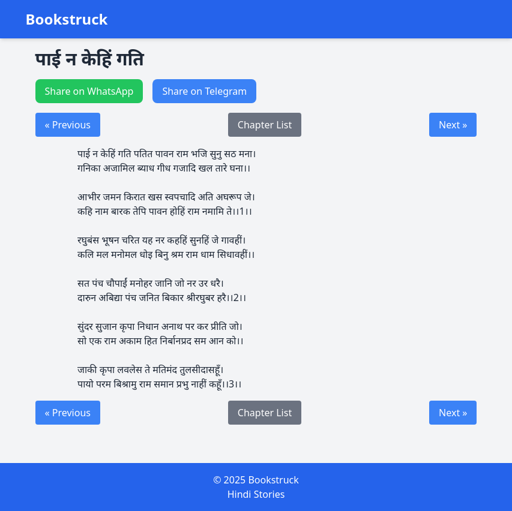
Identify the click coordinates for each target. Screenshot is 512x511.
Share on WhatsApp (89, 91)
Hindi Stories (256, 494)
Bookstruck (67, 19)
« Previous (68, 124)
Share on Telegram (204, 91)
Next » (453, 124)
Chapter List (265, 124)
